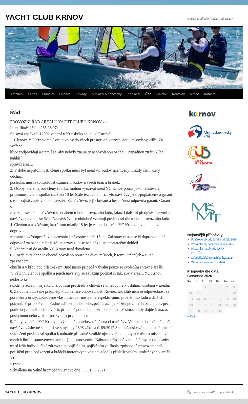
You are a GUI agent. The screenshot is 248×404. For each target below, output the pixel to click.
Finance (65, 94)
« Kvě (191, 316)
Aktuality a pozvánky (107, 94)
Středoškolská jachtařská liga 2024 (212, 257)
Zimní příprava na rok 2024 (208, 262)
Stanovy (48, 94)
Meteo (194, 94)
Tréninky (17, 94)
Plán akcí (133, 94)
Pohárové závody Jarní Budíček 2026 (214, 239)
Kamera (210, 94)
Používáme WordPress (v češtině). (213, 392)
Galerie (161, 94)
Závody (81, 94)
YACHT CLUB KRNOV (44, 17)
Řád (148, 94)
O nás (32, 94)
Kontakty (178, 94)
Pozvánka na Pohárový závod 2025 (212, 244)
